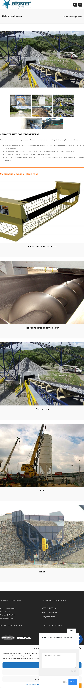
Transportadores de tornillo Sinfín (42, 328)
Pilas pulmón (42, 409)
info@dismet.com (6, 618)
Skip (64, 682)
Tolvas (42, 572)
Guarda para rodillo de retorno (42, 246)
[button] (80, 648)
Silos (42, 490)
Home (65, 17)
